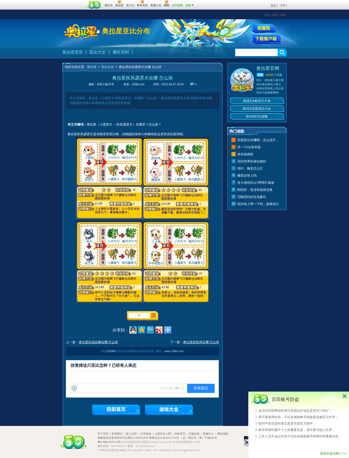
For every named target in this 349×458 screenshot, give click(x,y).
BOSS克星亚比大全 (257, 108)
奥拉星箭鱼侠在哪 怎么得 (201, 342)
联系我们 (117, 433)
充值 (267, 14)
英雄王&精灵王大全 (257, 101)
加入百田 (131, 433)
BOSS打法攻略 (257, 116)
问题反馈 (194, 433)
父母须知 (145, 433)
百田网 (94, 5)
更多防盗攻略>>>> (333, 453)
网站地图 (222, 433)
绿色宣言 (179, 433)
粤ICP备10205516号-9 (110, 442)
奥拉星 (92, 67)
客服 (275, 14)
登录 (273, 5)
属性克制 (120, 52)
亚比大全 (97, 52)
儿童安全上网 (162, 433)
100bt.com (138, 84)
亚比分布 (107, 67)
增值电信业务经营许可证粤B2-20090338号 (122, 437)
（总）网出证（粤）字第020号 (198, 437)
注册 (282, 5)
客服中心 (208, 433)
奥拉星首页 (72, 52)
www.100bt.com (174, 351)
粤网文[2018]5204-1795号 (164, 437)
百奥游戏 (73, 2)
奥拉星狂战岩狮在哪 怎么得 (98, 342)
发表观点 (201, 388)
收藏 (283, 14)
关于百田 (102, 433)
